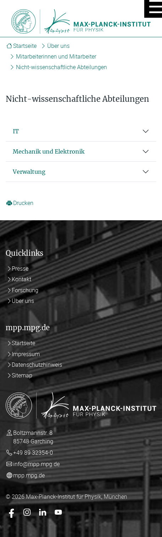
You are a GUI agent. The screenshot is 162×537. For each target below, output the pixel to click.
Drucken (23, 203)
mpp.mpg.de (29, 475)
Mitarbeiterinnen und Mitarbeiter (56, 56)
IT (16, 131)
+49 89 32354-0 (33, 452)
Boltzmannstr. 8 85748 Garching (33, 437)
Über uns (58, 46)
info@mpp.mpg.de (36, 464)
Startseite (25, 46)
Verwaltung (29, 171)
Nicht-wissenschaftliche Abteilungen (61, 67)
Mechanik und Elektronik (49, 151)
